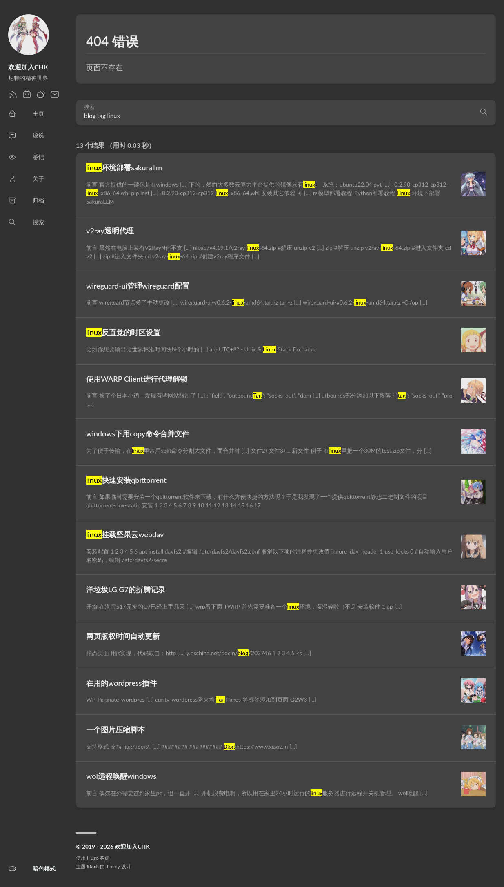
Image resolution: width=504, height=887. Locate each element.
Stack (93, 866)
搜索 (89, 107)
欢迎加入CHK (28, 67)
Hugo (93, 858)
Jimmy (113, 866)
